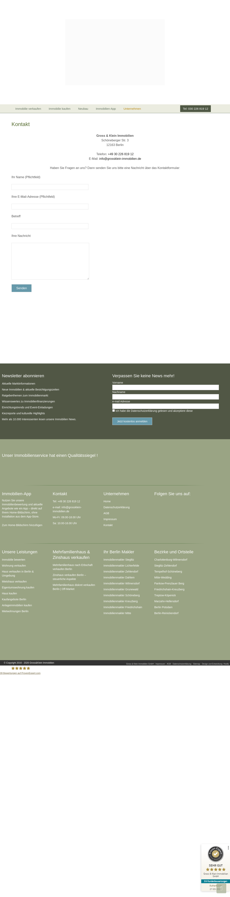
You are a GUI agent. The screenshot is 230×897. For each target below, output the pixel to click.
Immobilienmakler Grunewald (121, 589)
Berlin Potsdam (163, 607)
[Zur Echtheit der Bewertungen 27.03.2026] (215, 887)
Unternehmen (132, 108)
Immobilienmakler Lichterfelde (121, 565)
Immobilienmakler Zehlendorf (121, 571)
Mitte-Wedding (163, 577)
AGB (106, 513)
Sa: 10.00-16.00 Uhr (65, 523)
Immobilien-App (106, 108)
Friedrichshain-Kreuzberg (169, 589)
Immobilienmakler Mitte (117, 613)
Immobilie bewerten (13, 559)
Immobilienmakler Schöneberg (122, 595)
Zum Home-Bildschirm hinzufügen (22, 525)
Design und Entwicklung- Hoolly (215, 664)
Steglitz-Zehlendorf (165, 565)
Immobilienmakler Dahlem (119, 577)
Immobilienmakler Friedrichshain (123, 607)
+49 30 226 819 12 (121, 154)
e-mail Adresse (121, 401)
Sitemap (196, 664)
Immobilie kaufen (59, 108)
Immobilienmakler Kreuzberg (121, 601)
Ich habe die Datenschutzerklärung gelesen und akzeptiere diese (154, 410)
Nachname (118, 392)
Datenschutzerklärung (117, 507)
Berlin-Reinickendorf (166, 613)
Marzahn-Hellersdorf (166, 601)
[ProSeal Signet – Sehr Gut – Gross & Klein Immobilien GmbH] (215, 862)
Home (107, 501)
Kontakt (108, 525)
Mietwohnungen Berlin (15, 611)
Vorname (117, 382)
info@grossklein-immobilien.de (120, 158)
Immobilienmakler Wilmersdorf (122, 583)
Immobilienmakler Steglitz (119, 559)
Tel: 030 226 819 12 (195, 108)
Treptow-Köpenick (165, 595)
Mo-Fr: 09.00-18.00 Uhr (67, 517)
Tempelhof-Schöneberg (168, 571)
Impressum (110, 519)
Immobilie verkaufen (28, 108)
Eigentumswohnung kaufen (18, 587)
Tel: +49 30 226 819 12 (66, 501)
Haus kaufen (9, 593)
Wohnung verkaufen (14, 565)
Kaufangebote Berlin (14, 599)
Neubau (83, 108)
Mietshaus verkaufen (14, 581)
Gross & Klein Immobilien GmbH (140, 664)
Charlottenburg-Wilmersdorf (170, 559)
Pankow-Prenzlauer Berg (169, 583)
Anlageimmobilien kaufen (17, 605)
